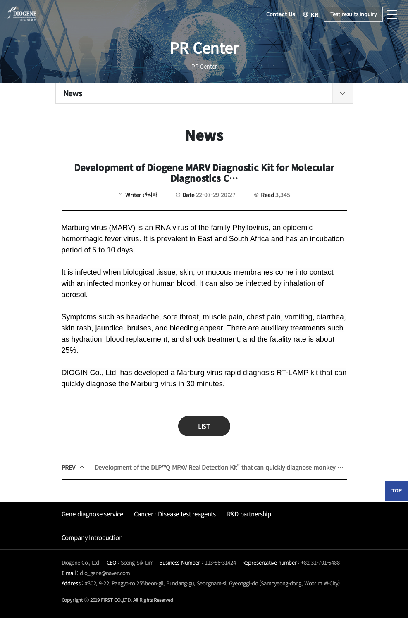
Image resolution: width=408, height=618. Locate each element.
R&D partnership (249, 513)
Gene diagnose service (92, 513)
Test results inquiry (353, 14)
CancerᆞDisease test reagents (175, 513)
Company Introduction (92, 537)
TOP (396, 490)
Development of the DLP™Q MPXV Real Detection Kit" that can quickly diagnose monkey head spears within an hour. (204, 467)
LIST (204, 426)
